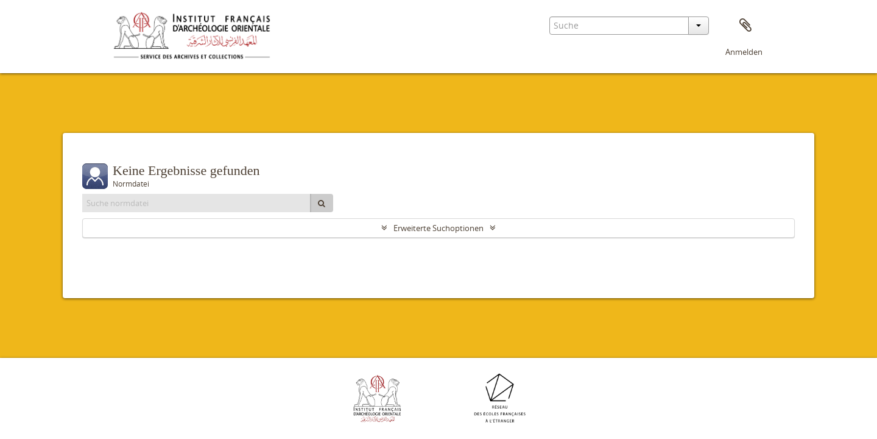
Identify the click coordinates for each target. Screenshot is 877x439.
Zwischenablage (745, 25)
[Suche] (321, 203)
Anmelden (744, 51)
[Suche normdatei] (196, 203)
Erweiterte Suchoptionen (438, 228)
